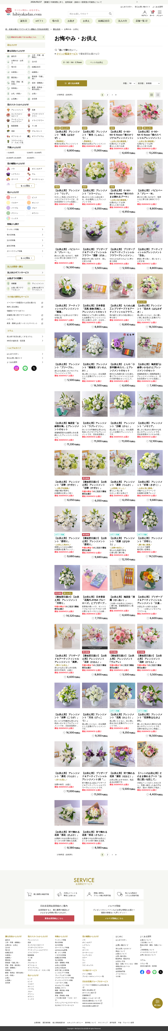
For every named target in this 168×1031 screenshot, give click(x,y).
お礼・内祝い (10, 975)
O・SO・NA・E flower (72, 62)
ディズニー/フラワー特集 (64, 980)
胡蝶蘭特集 (59, 993)
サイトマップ (103, 1023)
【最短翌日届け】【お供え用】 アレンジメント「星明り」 (94, 541)
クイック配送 (87, 974)
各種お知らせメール (123, 966)
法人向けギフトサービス (18, 272)
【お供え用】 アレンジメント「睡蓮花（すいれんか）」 (94, 367)
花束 (29, 942)
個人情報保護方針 (58, 1023)
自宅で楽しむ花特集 (62, 970)
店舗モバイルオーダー (91, 998)
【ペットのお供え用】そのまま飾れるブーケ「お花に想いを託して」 (149, 776)
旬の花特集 (59, 960)
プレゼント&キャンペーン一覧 (93, 976)
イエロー (31, 984)
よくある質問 (158, 7)
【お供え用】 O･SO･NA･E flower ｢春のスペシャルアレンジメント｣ (149, 134)
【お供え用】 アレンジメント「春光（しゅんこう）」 (94, 134)
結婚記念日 (103, 21)
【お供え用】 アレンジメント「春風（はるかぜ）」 (67, 134)
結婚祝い (8, 957)
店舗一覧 (142, 21)
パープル (31, 989)
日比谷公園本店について (92, 1001)
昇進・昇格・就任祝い (13, 965)
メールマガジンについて (148, 952)
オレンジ (31, 986)
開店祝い (8, 960)
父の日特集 (59, 945)
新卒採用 (113, 1023)
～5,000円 (10, 153)
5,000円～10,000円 (34, 153)
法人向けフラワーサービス (64, 1005)
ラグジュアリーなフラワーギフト (67, 1002)
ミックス (31, 999)
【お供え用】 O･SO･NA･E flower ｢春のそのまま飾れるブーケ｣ (121, 193)
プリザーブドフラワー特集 (64, 978)
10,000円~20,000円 (13, 158)
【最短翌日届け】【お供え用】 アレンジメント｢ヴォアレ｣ (122, 658)
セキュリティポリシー (75, 1023)
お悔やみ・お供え (11, 945)
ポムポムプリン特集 (62, 985)
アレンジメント (33, 940)
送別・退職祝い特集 (62, 962)
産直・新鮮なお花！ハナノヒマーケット (25, 323)
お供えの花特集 (60, 965)
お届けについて (121, 954)
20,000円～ (31, 158)
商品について (120, 951)
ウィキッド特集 (60, 940)
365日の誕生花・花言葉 (16, 341)
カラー (84, 957)
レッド (30, 979)
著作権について (90, 1023)
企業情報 (37, 1023)
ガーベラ (85, 950)
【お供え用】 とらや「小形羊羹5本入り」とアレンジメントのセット (122, 367)
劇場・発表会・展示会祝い (14, 973)
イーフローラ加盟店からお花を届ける (25, 303)
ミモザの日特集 (60, 955)
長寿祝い (8, 970)
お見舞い (8, 980)
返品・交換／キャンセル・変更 (127, 964)
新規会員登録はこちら (54, 918)
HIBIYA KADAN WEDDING (92, 1003)
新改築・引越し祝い (12, 962)
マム (83, 947)
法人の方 (122, 21)
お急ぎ (71, 21)
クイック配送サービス (67, 54)
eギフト (40, 21)
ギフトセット (32, 965)
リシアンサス (87, 955)
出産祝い (8, 955)
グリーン (31, 994)
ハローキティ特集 (61, 983)
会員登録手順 (120, 971)
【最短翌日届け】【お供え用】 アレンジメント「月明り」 (66, 600)
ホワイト (31, 996)
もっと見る (25, 186)
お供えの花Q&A (60, 968)
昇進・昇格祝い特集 (62, 995)
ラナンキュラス (87, 965)
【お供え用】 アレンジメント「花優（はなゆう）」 (122, 541)
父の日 (7, 947)
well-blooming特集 (61, 950)
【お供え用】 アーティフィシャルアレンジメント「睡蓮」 (67, 308)
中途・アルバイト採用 (126, 1023)
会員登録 (119, 969)
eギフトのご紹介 (89, 993)
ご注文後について (146, 942)
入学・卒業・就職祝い (13, 942)
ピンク (30, 981)
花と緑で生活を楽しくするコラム (19, 337)
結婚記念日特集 (60, 957)
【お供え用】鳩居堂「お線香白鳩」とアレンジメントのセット (66, 426)
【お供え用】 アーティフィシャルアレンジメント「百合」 (149, 252)
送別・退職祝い (10, 968)
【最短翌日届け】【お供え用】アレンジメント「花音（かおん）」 (94, 658)
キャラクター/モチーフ (36, 945)
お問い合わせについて (148, 955)
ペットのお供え (96, 62)
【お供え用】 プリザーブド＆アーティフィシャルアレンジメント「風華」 (67, 658)
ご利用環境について (147, 950)
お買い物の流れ (121, 956)
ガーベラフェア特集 (62, 947)
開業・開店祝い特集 (62, 990)
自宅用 (7, 983)
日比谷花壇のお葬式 (90, 1006)
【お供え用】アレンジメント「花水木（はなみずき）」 (149, 308)
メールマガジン (121, 974)
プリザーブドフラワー (35, 947)
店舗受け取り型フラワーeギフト (25, 315)
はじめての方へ (126, 7)
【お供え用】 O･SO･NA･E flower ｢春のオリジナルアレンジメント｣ (121, 134)
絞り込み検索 (72, 83)
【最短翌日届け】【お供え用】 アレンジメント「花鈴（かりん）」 (149, 658)
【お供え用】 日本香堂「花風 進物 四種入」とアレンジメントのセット (94, 308)
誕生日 (23, 21)
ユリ (83, 962)
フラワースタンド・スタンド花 (39, 970)
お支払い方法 (120, 961)
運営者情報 (46, 1023)
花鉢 (29, 960)
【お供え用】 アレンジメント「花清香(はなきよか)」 (149, 717)
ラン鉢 (30, 957)
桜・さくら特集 (60, 952)
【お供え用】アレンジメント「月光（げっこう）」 (94, 717)
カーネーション (87, 952)
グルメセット (32, 962)
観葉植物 (31, 955)
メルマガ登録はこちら (114, 918)
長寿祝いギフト (60, 988)
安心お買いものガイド (123, 948)
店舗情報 (86, 995)
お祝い (7, 978)
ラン (83, 960)
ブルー (30, 991)
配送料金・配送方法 (123, 958)
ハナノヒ (25, 319)
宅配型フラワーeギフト (16, 311)
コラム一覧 (144, 963)
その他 (118, 976)
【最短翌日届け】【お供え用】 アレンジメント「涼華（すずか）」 (94, 485)
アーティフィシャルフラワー (38, 950)
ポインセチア (87, 942)
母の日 (55, 21)
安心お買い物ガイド (142, 7)
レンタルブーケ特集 (62, 973)
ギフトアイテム (33, 968)
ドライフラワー (33, 952)
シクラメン (86, 945)
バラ (83, 940)
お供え (86, 21)
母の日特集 (59, 942)
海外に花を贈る (25, 307)
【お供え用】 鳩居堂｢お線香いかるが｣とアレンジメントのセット (149, 367)
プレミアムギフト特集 (63, 975)
